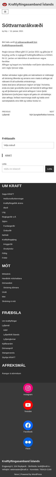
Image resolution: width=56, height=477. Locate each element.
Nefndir (5, 235)
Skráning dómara (11, 287)
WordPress (37, 474)
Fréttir (4, 258)
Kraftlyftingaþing (9, 239)
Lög (3, 212)
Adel (5, 330)
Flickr (28, 448)
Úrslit (4, 292)
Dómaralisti (7, 283)
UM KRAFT (12, 186)
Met (3, 296)
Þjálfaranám (7, 344)
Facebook (28, 432)
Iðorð (5, 208)
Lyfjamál (5, 325)
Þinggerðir (8, 244)
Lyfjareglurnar (9, 339)
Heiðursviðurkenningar (13, 198)
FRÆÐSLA (11, 313)
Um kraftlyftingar (9, 321)
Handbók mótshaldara (12, 278)
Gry (5, 31)
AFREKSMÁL (14, 365)
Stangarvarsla (8, 353)
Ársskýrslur (8, 249)
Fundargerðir (9, 226)
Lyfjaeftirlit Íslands (11, 334)
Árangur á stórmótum (11, 373)
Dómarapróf (7, 348)
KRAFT (8, 155)
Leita (4, 164)
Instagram (28, 394)
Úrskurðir (7, 230)
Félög (4, 253)
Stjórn (4, 221)
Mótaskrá (6, 274)
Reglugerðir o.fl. (9, 217)
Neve (16, 474)
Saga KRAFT (8, 194)
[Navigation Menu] (5, 11)
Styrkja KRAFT (8, 357)
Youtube (28, 411)
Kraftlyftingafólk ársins (13, 203)
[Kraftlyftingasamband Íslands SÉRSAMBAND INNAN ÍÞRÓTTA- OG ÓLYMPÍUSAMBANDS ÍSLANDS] (28, 4)
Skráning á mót (9, 301)
